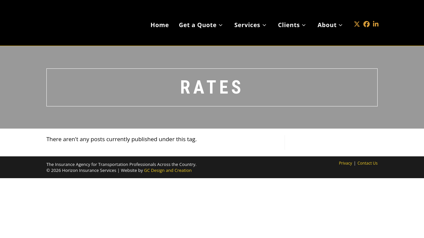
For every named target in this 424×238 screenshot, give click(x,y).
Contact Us (367, 163)
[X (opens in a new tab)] (357, 14)
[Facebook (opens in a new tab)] (366, 14)
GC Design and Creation (168, 170)
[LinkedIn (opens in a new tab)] (375, 14)
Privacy (345, 163)
